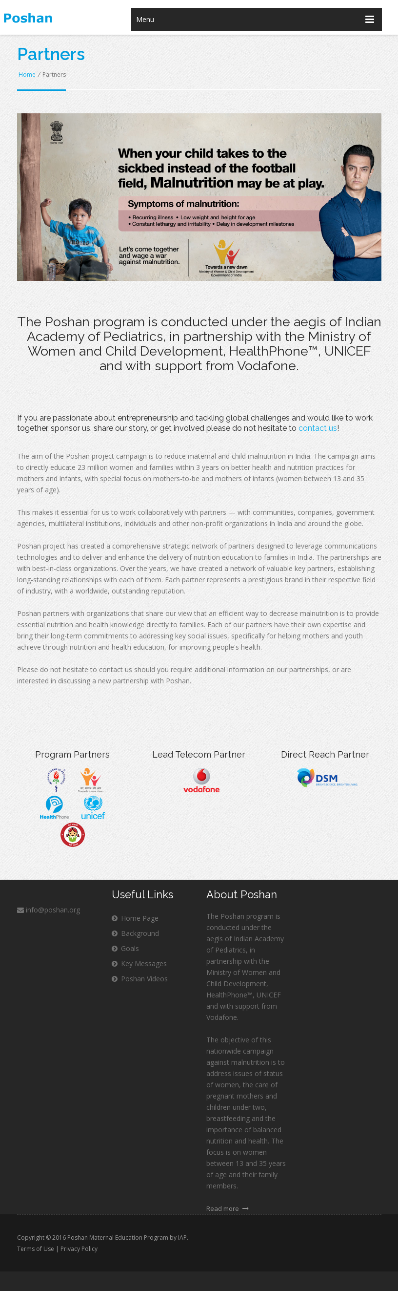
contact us (317, 428)
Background (135, 933)
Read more (227, 1208)
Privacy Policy (79, 1249)
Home (27, 74)
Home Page (135, 918)
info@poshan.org (48, 909)
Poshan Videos (140, 978)
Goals (125, 948)
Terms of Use (35, 1249)
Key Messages (139, 963)
